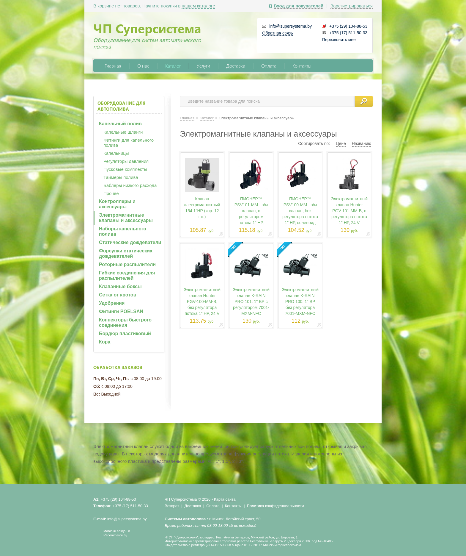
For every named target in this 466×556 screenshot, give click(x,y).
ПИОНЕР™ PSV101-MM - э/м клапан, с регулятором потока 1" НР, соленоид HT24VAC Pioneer (251, 216)
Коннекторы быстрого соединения (125, 322)
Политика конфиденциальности (275, 506)
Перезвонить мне (339, 39)
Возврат (172, 506)
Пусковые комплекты (125, 169)
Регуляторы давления (126, 161)
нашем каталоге (198, 5)
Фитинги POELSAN (121, 311)
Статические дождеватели (130, 242)
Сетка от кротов (117, 294)
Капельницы (116, 153)
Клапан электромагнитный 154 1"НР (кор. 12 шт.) (202, 207)
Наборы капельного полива (122, 231)
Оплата (268, 66)
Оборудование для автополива (121, 106)
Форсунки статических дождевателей (125, 253)
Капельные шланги (123, 132)
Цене (341, 143)
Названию (361, 143)
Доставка (235, 66)
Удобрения (112, 303)
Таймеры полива (120, 177)
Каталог (173, 66)
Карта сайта (224, 499)
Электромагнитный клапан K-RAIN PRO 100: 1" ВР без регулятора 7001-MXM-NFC (300, 301)
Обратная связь (277, 33)
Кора (104, 341)
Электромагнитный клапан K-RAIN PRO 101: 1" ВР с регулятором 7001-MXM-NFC (251, 301)
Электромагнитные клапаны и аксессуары (126, 218)
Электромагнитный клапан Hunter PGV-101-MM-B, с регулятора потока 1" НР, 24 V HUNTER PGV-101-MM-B (349, 216)
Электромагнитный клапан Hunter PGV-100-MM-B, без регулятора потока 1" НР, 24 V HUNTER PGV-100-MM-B (202, 307)
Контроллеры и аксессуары (117, 204)
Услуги (203, 66)
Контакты (301, 66)
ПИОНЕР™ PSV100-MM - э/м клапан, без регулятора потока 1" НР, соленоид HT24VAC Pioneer (300, 213)
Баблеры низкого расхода (130, 185)
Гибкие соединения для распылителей (127, 275)
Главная (113, 66)
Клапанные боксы (120, 286)
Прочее (111, 193)
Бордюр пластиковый (125, 333)
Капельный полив (120, 123)
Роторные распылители (127, 264)
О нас (143, 66)
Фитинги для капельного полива (128, 143)
